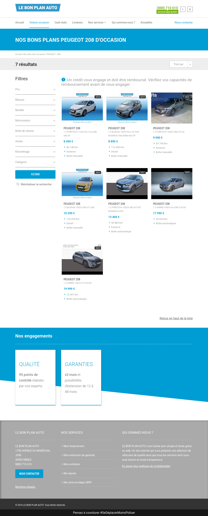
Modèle (35, 110)
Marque (35, 99)
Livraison (77, 22)
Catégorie (35, 162)
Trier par (178, 64)
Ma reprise (68, 473)
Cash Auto (61, 22)
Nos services (97, 22)
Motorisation (35, 120)
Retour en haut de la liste (176, 318)
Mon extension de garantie (78, 455)
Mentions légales (25, 486)
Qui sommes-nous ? (123, 22)
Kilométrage (35, 151)
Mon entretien (70, 464)
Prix (35, 89)
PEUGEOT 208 (82, 132)
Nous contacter (184, 22)
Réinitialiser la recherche (34, 184)
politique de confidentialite (154, 466)
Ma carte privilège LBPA (76, 482)
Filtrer (35, 174)
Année (35, 141)
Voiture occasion (39, 22)
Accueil (19, 22)
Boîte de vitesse (35, 130)
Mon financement (72, 446)
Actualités (146, 22)
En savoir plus (130, 466)
